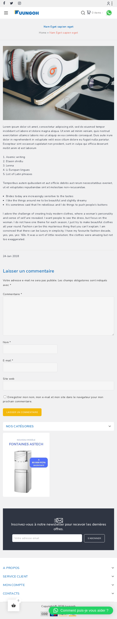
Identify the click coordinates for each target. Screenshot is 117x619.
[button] (81, 610)
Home (42, 33)
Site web (8, 379)
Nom (7, 342)
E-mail (8, 360)
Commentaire (12, 294)
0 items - (97, 13)
